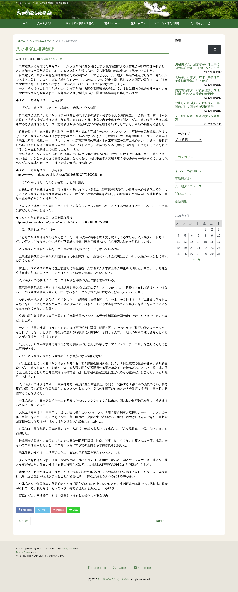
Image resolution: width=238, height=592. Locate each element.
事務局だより (184, 178)
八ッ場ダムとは (46, 23)
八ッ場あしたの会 (200, 23)
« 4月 (196, 259)
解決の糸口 (137, 23)
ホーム (24, 23)
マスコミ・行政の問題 (167, 23)
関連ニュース (184, 193)
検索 (178, 40)
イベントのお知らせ (188, 171)
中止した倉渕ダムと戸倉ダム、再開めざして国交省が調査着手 (197, 104)
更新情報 (181, 201)
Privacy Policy (68, 549)
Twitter (43, 509)
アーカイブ (182, 133)
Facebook (25, 509)
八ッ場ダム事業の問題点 (80, 23)
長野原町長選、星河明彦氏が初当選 (197, 117)
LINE (75, 509)
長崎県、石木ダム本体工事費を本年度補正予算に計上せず (197, 79)
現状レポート (112, 23)
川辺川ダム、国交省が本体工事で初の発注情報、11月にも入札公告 (197, 66)
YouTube (142, 568)
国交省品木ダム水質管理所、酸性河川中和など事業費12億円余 (197, 92)
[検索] (214, 49)
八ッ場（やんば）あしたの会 (113, 579)
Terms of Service (23, 552)
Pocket (59, 509)
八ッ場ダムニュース (51, 59)
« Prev (23, 521)
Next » (160, 521)
